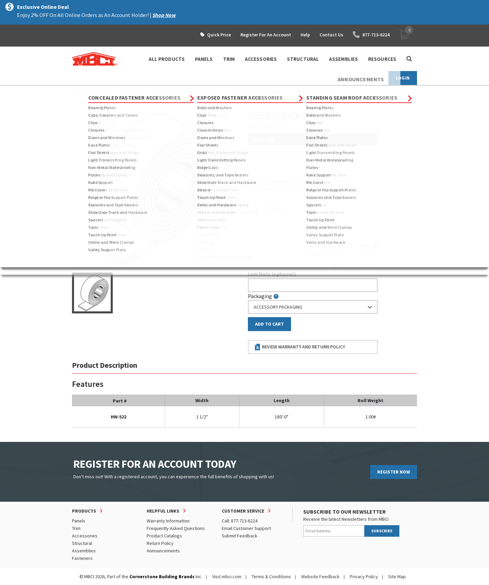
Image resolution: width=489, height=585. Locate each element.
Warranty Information (168, 521)
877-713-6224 (371, 34)
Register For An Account (265, 35)
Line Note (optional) (272, 273)
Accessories (133, 92)
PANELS (204, 59)
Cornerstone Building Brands (162, 576)
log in (287, 188)
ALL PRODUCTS (167, 59)
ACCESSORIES (261, 59)
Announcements (163, 551)
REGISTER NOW (393, 472)
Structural (82, 543)
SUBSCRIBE (382, 530)
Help (305, 35)
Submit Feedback (239, 536)
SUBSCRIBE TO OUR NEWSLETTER (344, 511)
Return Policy (160, 543)
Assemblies (84, 551)
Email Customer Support (246, 528)
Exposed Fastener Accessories (187, 92)
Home (78, 92)
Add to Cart (269, 324)
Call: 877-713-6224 (239, 521)
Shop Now (164, 15)
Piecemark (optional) (276, 151)
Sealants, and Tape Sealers (256, 92)
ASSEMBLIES (343, 59)
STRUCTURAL (303, 59)
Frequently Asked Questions (176, 528)
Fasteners (82, 558)
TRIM (229, 59)
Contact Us (331, 35)
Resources (382, 59)
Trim (76, 528)
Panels (78, 521)
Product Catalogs (164, 536)
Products (101, 92)
